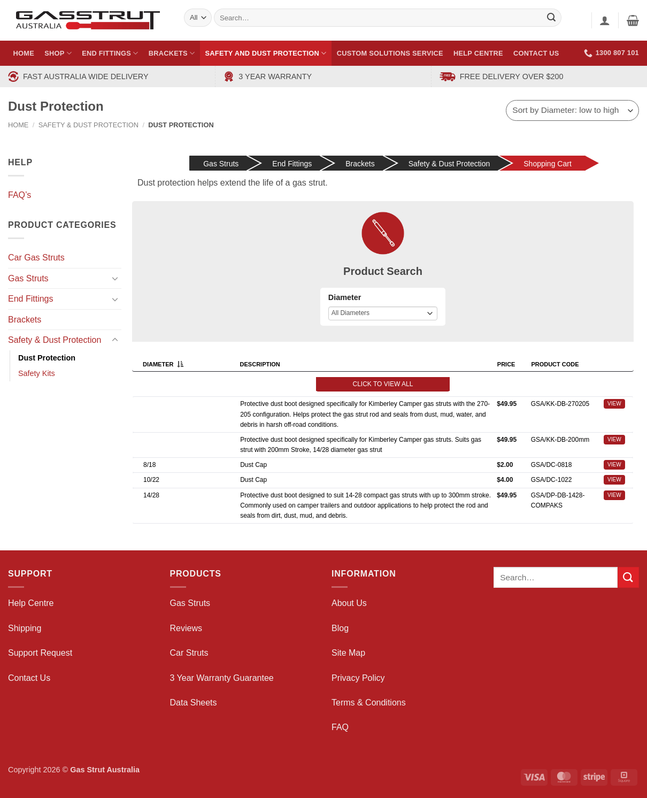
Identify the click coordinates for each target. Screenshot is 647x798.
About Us (349, 603)
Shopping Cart (547, 163)
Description (261, 364)
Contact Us (536, 53)
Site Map (348, 652)
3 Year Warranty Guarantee (222, 677)
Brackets (172, 53)
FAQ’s (19, 195)
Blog (340, 628)
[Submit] (628, 577)
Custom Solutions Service (390, 53)
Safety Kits (36, 373)
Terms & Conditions (369, 702)
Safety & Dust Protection (88, 125)
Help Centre (478, 53)
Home (23, 53)
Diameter (344, 297)
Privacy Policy (358, 677)
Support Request (40, 652)
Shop (58, 53)
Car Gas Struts (36, 257)
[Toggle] (115, 278)
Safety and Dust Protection (266, 53)
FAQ (340, 727)
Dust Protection (46, 358)
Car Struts (189, 652)
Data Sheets (193, 702)
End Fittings (110, 53)
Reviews (186, 628)
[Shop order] (572, 110)
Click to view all (383, 384)
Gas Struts (28, 278)
